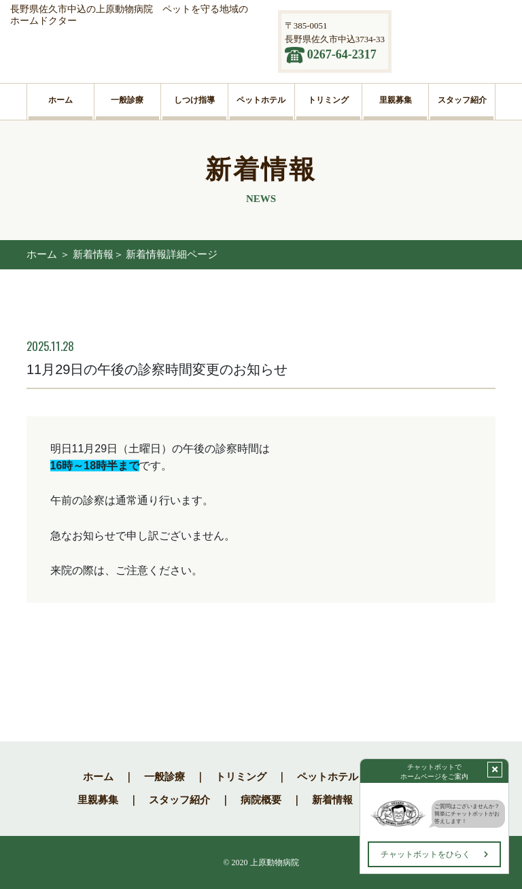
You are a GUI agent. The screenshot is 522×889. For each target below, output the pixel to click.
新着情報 (332, 799)
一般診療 (164, 776)
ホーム (42, 254)
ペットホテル (327, 776)
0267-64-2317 (342, 54)
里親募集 (97, 799)
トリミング (240, 776)
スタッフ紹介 (179, 799)
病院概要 (261, 799)
